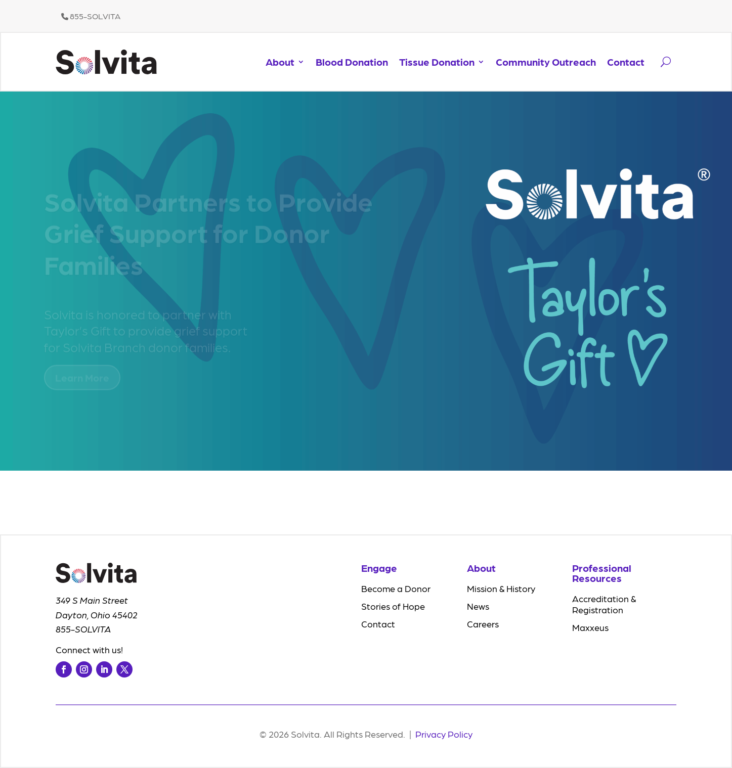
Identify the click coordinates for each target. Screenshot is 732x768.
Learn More (82, 381)
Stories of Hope (393, 606)
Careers (483, 623)
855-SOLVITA (90, 16)
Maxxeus (590, 627)
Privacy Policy (443, 734)
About (280, 62)
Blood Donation (352, 62)
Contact (625, 62)
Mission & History (501, 588)
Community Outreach (546, 62)
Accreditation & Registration (604, 604)
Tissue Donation (437, 62)
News (478, 606)
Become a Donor (395, 588)
